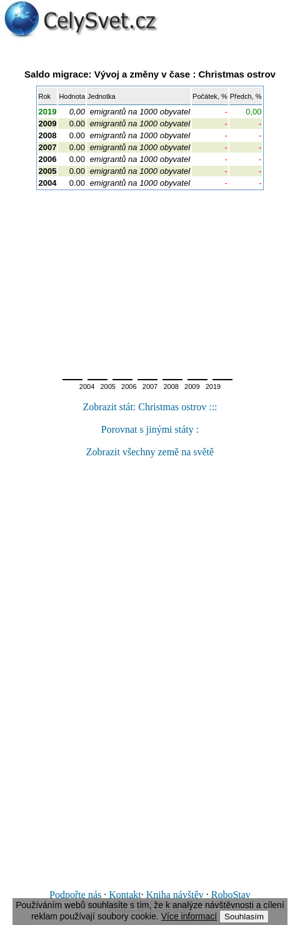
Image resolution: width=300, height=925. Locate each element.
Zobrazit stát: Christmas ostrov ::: (149, 407)
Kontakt (125, 894)
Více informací (189, 916)
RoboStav (231, 894)
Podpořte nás (75, 894)
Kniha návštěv (175, 894)
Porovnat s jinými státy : (150, 429)
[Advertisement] (150, 280)
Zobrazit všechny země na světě (150, 452)
